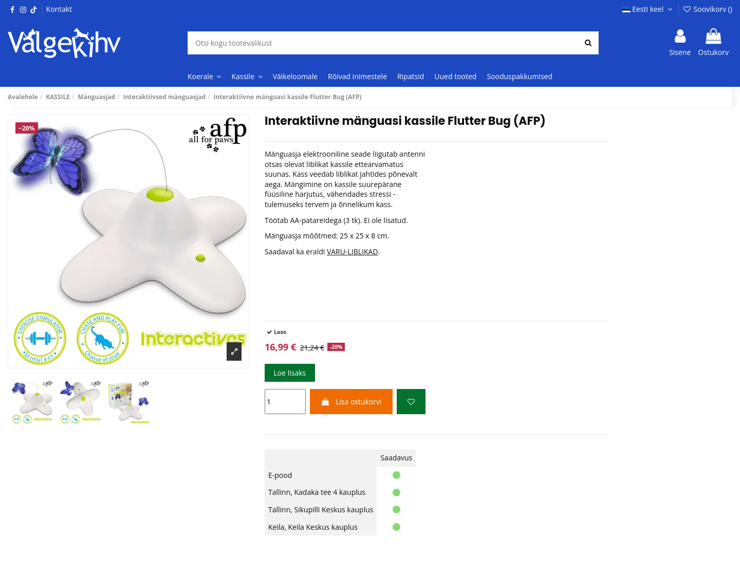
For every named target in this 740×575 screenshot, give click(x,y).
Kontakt (59, 9)
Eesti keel (648, 9)
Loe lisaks (289, 373)
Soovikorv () (707, 9)
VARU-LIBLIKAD (352, 251)
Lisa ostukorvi (351, 401)
